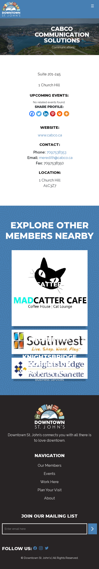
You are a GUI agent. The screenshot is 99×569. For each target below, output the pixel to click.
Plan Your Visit (50, 490)
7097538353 (56, 152)
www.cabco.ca (50, 135)
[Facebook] (32, 113)
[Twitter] (39, 113)
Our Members (49, 465)
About (49, 498)
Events (49, 473)
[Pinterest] (53, 113)
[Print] (59, 113)
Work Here (49, 482)
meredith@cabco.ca (55, 158)
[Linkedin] (46, 113)
